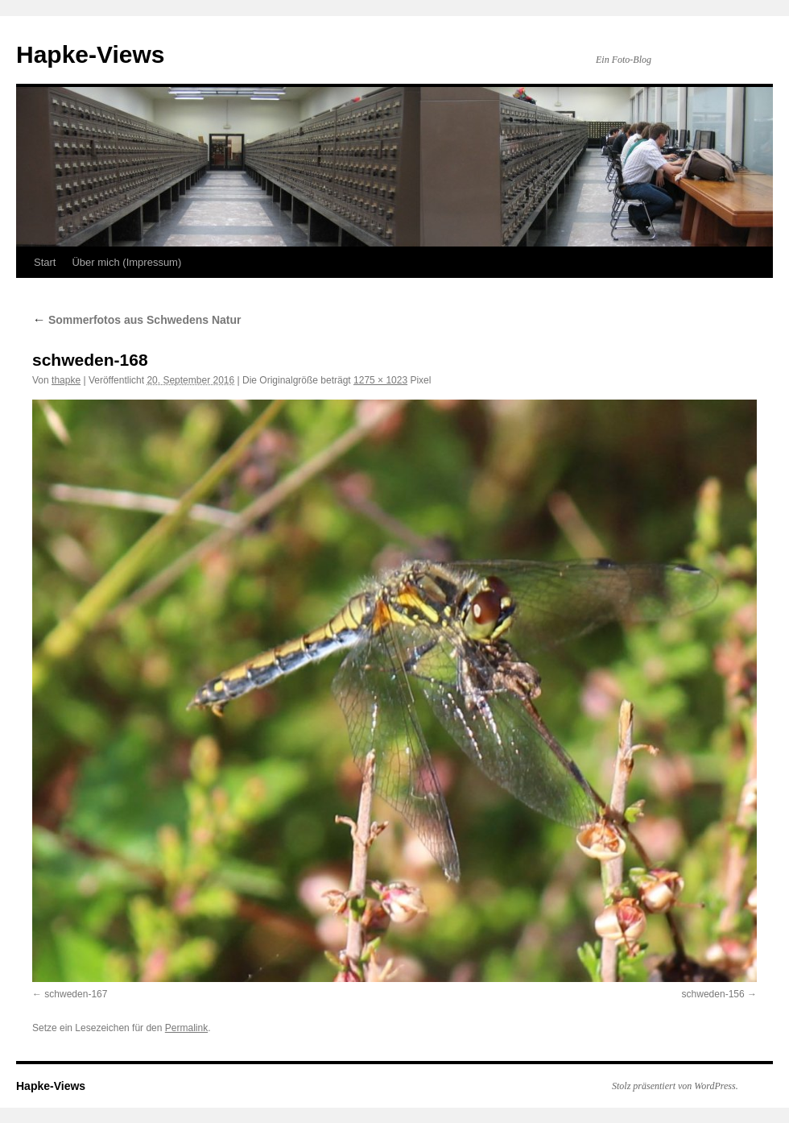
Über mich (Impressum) (126, 262)
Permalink (186, 1028)
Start (45, 262)
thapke (66, 380)
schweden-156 (713, 994)
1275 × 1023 (380, 380)
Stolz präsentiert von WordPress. (675, 1086)
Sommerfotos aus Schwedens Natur (137, 319)
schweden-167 (75, 994)
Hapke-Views (90, 54)
